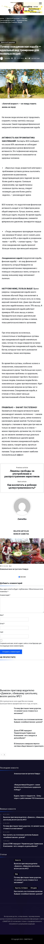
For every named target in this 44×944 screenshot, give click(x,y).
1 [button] (19, 576)
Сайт (1, 632)
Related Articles (21, 531)
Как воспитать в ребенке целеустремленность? (22, 485)
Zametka (7, 58)
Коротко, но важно (21, 888)
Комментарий (5, 595)
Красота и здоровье (8, 42)
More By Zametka (21, 534)
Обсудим (34, 888)
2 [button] (21, 576)
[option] (22, 554)
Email (2, 623)
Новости (18, 860)
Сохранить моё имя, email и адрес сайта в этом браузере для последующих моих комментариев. (20, 645)
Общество (39, 563)
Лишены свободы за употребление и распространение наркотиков (22, 472)
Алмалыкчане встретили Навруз (14, 569)
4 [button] (24, 576)
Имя (2, 615)
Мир (16, 874)
